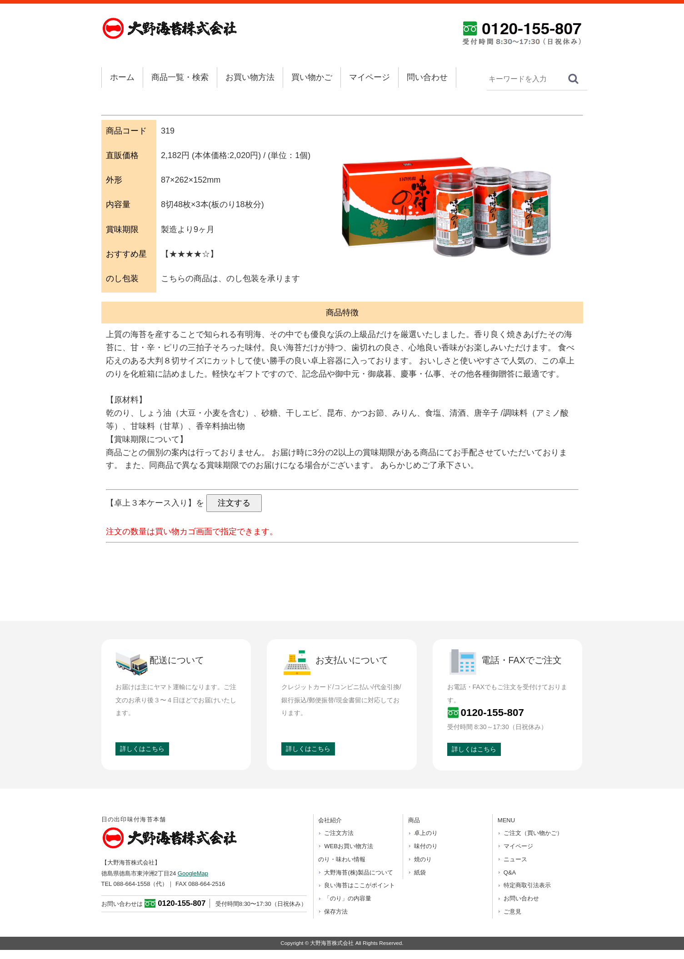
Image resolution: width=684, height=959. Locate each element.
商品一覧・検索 (180, 77)
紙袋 (420, 872)
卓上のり (426, 833)
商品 (414, 820)
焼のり (423, 859)
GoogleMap (193, 873)
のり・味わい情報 (341, 859)
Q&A (510, 872)
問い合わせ (427, 77)
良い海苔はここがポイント (359, 885)
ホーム (122, 77)
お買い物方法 (250, 77)
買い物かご (311, 77)
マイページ (369, 77)
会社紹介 (330, 820)
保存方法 (336, 911)
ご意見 (512, 911)
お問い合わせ (521, 898)
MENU (506, 820)
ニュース (515, 859)
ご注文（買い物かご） (533, 833)
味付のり (426, 846)
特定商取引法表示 (527, 885)
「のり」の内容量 (347, 898)
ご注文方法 (339, 833)
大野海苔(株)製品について (358, 872)
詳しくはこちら (142, 748)
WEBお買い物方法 (348, 846)
